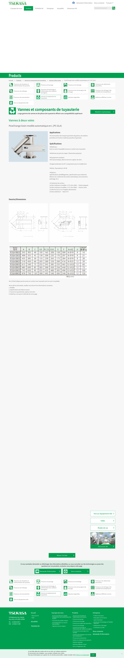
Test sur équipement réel (102, 513)
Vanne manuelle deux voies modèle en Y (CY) (102, 330)
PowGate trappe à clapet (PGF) (103, 478)
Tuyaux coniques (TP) (100, 129)
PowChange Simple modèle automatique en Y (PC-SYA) (102, 346)
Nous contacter (99, 3)
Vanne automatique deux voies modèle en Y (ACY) (103, 309)
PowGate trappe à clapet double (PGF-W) (103, 482)
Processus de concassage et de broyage (81, 631)
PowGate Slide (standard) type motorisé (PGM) (103, 462)
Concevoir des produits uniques (60, 620)
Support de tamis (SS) (100, 226)
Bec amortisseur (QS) (100, 243)
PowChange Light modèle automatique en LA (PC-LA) (102, 351)
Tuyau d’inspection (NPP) (101, 443)
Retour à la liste (62, 555)
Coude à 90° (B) (98, 427)
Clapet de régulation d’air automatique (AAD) (101, 270)
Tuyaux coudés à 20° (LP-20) (102, 166)
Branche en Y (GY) (99, 178)
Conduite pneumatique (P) (102, 423)
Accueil (33, 613)
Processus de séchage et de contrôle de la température (82, 635)
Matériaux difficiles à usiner (80, 644)
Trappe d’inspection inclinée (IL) (103, 189)
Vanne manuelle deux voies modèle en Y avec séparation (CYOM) (102, 316)
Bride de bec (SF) (99, 247)
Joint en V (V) (98, 151)
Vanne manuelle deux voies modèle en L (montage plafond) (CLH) (103, 297)
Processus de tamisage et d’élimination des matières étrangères (82, 628)
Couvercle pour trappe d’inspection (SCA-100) (100, 218)
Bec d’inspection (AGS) (100, 239)
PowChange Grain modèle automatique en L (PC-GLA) (102, 381)
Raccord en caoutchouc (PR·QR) (103, 440)
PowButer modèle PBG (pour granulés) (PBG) (102, 504)
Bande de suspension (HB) (102, 133)
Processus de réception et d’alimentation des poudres (79, 616)
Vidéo (103, 520)
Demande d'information (84, 3)
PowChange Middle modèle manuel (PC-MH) (102, 368)
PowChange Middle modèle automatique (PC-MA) (102, 363)
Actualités (60, 8)
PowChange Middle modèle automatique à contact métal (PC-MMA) (104, 375)
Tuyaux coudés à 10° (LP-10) (102, 159)
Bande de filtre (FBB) (100, 136)
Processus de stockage (78, 621)
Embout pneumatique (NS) (102, 430)
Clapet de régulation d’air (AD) (103, 265)
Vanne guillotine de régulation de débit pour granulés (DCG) (103, 251)
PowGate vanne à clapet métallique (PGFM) (101, 488)
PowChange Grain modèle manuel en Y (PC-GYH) (104, 393)
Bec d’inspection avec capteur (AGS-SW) (102, 231)
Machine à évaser (99, 275)
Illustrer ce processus (103, 112)
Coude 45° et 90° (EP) (100, 170)
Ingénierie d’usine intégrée (59, 626)
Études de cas (103, 528)
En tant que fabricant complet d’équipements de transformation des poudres (61, 617)
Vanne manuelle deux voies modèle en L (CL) (102, 303)
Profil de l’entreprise (99, 615)
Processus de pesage (78, 619)
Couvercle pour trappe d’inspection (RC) (100, 193)
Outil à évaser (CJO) (99, 278)
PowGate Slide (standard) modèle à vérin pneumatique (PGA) (104, 457)
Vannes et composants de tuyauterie (82, 640)
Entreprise (50, 8)
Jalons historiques (98, 620)
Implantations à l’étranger (100, 625)
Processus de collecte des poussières (82, 623)
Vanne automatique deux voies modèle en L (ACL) (103, 283)
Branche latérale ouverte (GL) (102, 174)
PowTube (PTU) (98, 222)
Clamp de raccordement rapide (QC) (103, 435)
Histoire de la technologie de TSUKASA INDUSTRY (103, 622)
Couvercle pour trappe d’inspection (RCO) (100, 199)
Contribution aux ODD (99, 627)
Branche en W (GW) (99, 181)
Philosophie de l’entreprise (100, 617)
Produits (28, 8)
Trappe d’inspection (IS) (101, 185)
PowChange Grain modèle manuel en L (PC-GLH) (104, 398)
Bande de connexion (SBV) (101, 140)
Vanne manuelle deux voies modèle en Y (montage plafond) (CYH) (103, 323)
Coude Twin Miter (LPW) (101, 155)
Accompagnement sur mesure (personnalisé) (59, 623)
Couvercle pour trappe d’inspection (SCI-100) (100, 212)
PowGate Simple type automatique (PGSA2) (100, 261)
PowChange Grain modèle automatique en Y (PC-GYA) (102, 387)
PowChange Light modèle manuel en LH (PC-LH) (104, 357)
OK (93, 655)
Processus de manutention (79, 638)
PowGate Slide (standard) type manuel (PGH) (103, 468)
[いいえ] (122, 654)
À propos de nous (16, 8)
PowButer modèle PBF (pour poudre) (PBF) (102, 499)
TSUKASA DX (39, 8)
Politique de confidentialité (82, 655)
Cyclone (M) (97, 419)
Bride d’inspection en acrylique (103, 447)
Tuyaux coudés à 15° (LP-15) (102, 163)
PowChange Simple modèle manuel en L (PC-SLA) (102, 404)
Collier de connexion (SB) (101, 144)
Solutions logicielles (78, 642)
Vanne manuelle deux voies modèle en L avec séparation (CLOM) (102, 289)
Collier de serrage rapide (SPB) (103, 148)
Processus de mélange (78, 625)
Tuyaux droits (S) (99, 125)
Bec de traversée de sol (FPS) (102, 235)
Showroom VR (72, 8)
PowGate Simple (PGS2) (101, 256)
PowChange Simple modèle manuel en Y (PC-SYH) (102, 409)
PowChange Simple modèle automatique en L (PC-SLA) (102, 340)
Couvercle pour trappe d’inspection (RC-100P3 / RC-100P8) (102, 205)
